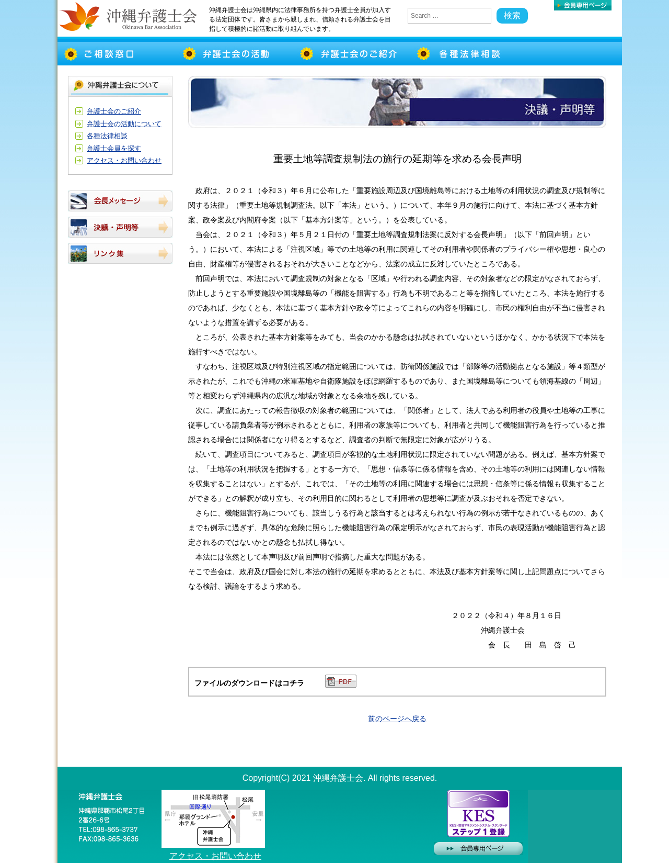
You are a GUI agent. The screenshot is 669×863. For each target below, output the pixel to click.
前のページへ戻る (397, 718)
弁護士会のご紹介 (114, 111)
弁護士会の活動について (124, 124)
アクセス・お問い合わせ (124, 160)
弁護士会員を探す (114, 148)
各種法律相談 (107, 136)
